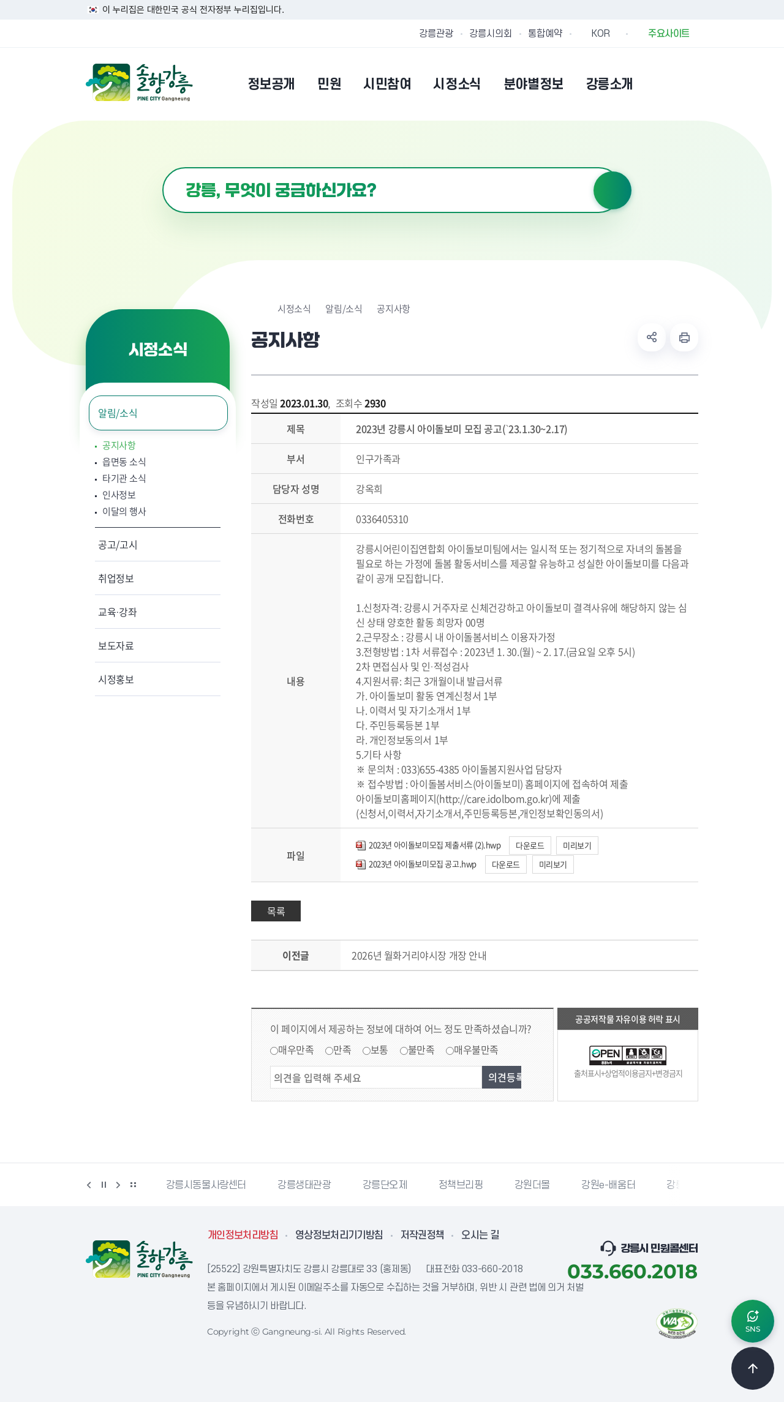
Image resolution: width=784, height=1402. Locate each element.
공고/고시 (117, 544)
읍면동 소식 (124, 462)
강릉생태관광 (304, 1185)
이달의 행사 (124, 511)
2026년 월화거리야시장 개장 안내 (419, 955)
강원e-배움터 (608, 1185)
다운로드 (530, 845)
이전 (89, 1184)
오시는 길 (480, 1235)
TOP (752, 1368)
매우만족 (296, 1049)
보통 (379, 1049)
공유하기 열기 (652, 337)
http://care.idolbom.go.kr (494, 798)
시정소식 (294, 309)
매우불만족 (476, 1049)
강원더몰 (532, 1185)
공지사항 (119, 445)
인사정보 (119, 495)
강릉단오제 (385, 1185)
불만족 (421, 1049)
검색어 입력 (162, 167)
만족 (342, 1049)
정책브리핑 (461, 1185)
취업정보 (116, 578)
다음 (118, 1184)
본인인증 (659, 84)
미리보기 (577, 845)
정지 (103, 1184)
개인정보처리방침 (243, 1235)
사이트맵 (690, 84)
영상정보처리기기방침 (339, 1235)
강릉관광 (436, 33)
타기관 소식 (124, 478)
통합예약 (545, 33)
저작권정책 (423, 1235)
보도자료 (116, 645)
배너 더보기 (133, 1184)
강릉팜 (679, 1185)
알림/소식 (117, 412)
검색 (612, 190)
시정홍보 (116, 679)
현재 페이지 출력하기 (684, 337)
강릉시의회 (490, 33)
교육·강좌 (117, 611)
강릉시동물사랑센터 (206, 1185)
